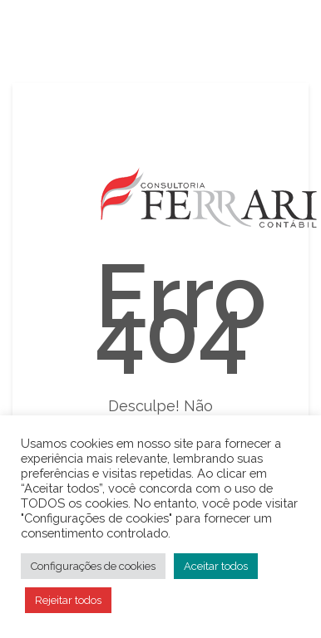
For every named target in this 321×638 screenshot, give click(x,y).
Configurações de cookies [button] (93, 566)
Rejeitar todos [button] (68, 600)
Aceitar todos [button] (216, 566)
